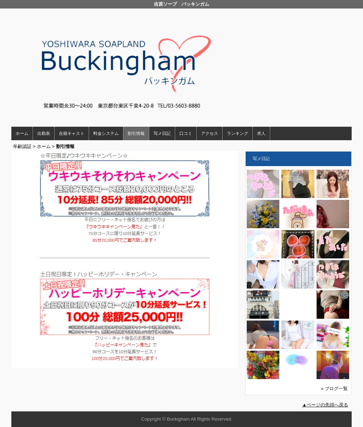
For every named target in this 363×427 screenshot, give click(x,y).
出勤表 (43, 133)
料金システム (106, 133)
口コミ (185, 133)
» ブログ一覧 (334, 388)
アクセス (209, 133)
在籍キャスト (71, 133)
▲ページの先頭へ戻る (325, 404)
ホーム (22, 133)
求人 (261, 133)
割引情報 (136, 133)
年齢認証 (22, 146)
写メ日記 (162, 133)
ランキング (237, 133)
